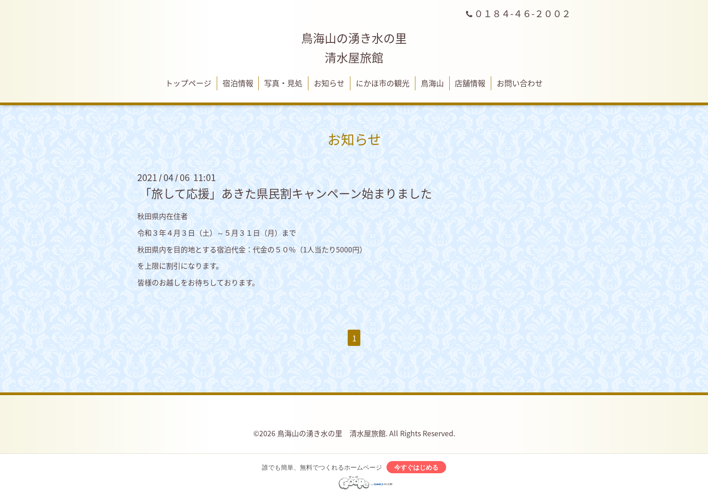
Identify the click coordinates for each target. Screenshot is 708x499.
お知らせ (329, 83)
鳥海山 (432, 83)
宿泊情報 (238, 83)
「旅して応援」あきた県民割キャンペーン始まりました (286, 193)
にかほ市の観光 (383, 83)
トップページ (188, 83)
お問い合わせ (520, 83)
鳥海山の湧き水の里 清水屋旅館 (331, 433)
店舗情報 (470, 83)
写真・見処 (283, 83)
